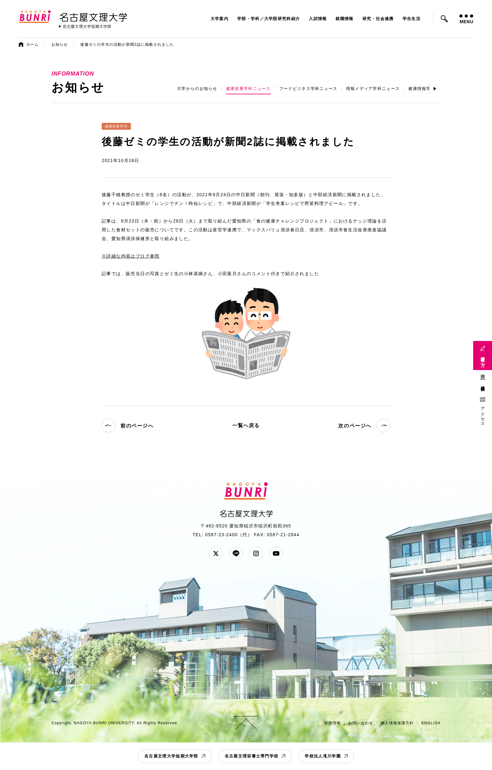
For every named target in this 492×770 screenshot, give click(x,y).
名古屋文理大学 (93, 16)
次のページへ (364, 425)
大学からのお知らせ (197, 88)
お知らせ (59, 44)
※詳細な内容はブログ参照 (131, 256)
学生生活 (411, 18)
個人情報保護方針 (397, 723)
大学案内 (219, 18)
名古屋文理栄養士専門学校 (252, 756)
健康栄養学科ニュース (248, 88)
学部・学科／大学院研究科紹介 (268, 18)
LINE (236, 553)
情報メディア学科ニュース (373, 88)
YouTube (276, 553)
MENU (466, 19)
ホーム (32, 44)
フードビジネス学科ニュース (308, 88)
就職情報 (344, 18)
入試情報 (318, 18)
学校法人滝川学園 (322, 756)
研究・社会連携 (378, 18)
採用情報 (332, 723)
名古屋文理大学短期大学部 (171, 756)
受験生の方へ (482, 359)
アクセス (482, 414)
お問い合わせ (360, 723)
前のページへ (128, 425)
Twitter (216, 553)
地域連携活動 (482, 383)
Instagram (256, 553)
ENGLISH (431, 723)
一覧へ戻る (246, 425)
